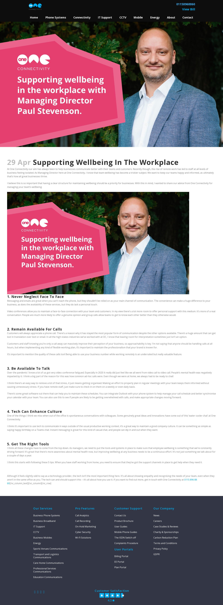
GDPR (156, 554)
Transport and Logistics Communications (46, 556)
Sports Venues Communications (50, 548)
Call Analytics (82, 515)
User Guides (120, 526)
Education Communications (47, 577)
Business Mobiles (42, 537)
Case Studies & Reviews (165, 526)
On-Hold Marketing (85, 526)
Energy (155, 17)
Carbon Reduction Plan (165, 537)
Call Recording (82, 521)
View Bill (188, 9)
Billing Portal (121, 556)
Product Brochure (123, 521)
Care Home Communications (48, 562)
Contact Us (120, 515)
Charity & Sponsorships (166, 532)
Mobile (138, 17)
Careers (157, 521)
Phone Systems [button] (55, 17)
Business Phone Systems (46, 515)
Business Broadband (44, 521)
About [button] (171, 17)
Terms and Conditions (165, 543)
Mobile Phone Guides (125, 532)
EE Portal (119, 561)
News (156, 515)
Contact (187, 17)
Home (34, 17)
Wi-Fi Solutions (83, 537)
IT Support (39, 526)
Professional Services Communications (44, 570)
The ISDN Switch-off (125, 537)
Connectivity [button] (81, 17)
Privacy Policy (160, 548)
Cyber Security (83, 532)
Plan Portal (120, 567)
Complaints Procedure (126, 543)
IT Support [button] (105, 17)
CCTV (122, 17)
